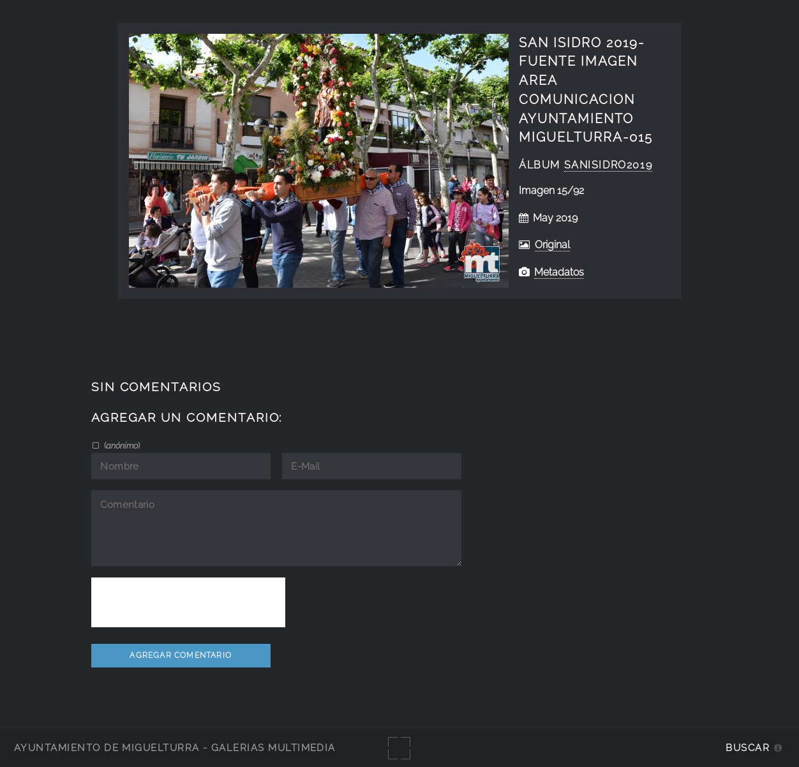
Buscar (748, 747)
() (121, 445)
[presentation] (188, 602)
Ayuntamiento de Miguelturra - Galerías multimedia (175, 747)
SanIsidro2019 (608, 165)
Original (552, 245)
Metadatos (559, 272)
